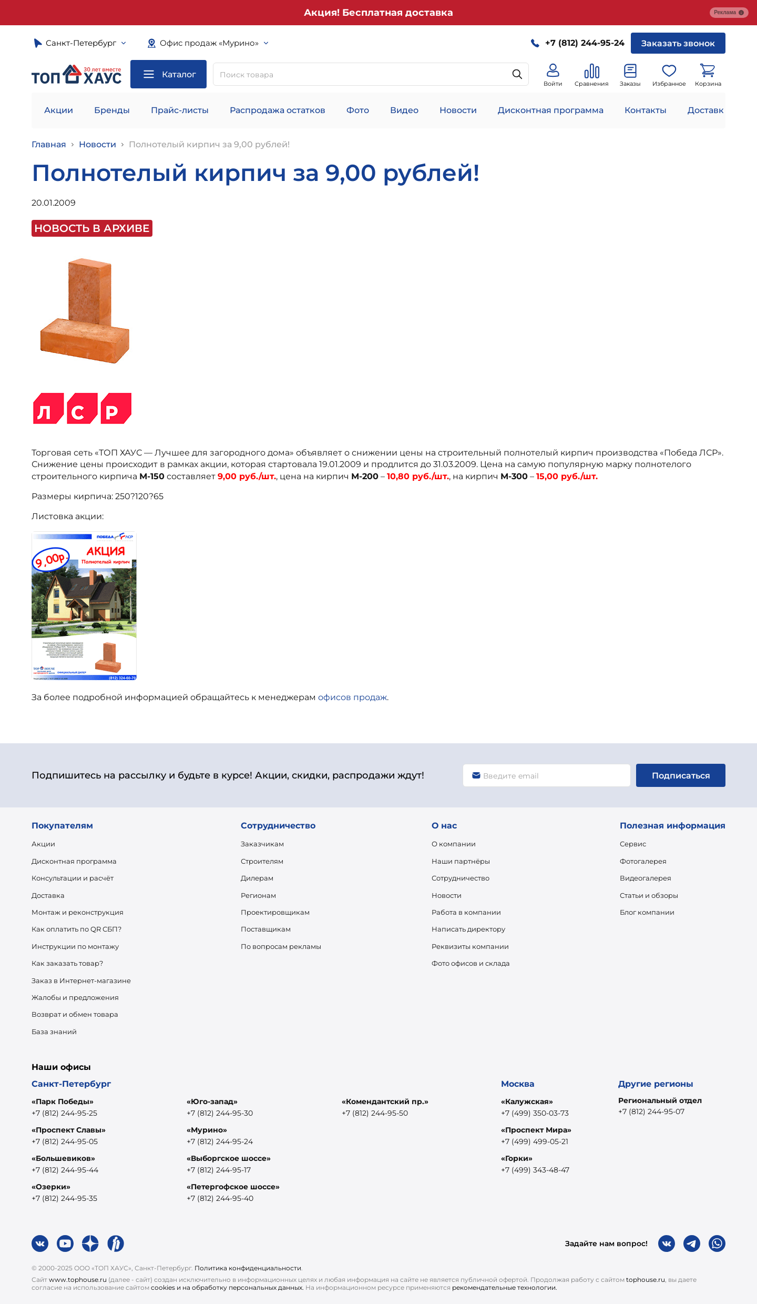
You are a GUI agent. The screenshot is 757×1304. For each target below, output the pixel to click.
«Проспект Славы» (69, 1130)
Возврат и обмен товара (75, 1014)
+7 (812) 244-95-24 (220, 1141)
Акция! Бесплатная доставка (378, 12)
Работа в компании (466, 912)
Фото (357, 110)
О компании (454, 844)
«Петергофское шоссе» (233, 1186)
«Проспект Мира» (536, 1130)
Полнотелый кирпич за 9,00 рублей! (209, 144)
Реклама (729, 12)
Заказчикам (262, 844)
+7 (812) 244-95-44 (65, 1170)
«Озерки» (51, 1186)
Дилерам (257, 878)
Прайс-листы (180, 110)
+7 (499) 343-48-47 (535, 1170)
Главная (49, 144)
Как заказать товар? (67, 963)
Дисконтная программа (550, 110)
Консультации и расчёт (73, 878)
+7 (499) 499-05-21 (534, 1141)
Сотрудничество (460, 878)
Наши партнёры (461, 861)
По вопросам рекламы (281, 946)
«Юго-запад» (212, 1101)
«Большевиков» (63, 1158)
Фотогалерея (643, 861)
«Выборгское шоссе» (229, 1158)
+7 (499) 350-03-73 (535, 1113)
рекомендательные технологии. (504, 1287)
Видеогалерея (645, 878)
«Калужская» (527, 1101)
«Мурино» (207, 1130)
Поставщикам (266, 929)
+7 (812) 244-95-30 (220, 1113)
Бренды (112, 110)
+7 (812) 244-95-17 (219, 1170)
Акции (58, 110)
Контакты (646, 110)
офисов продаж (352, 697)
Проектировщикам (275, 912)
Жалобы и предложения (75, 997)
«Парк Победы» (63, 1101)
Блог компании (647, 912)
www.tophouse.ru (78, 1279)
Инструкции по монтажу (75, 946)
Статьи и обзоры (649, 895)
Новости (458, 110)
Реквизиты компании (470, 946)
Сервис (633, 844)
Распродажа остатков (277, 110)
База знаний (54, 1031)
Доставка (48, 895)
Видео (404, 110)
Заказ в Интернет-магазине (81, 980)
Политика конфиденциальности (248, 1268)
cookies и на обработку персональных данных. (227, 1287)
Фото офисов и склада (471, 963)
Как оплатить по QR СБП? (76, 929)
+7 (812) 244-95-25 (64, 1113)
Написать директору (468, 929)
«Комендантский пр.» (385, 1101)
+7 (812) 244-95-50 (375, 1113)
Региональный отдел (660, 1100)
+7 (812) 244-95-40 (220, 1198)
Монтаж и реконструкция (78, 912)
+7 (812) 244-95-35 (64, 1198)
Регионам (258, 895)
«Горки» (517, 1158)
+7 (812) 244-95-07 (651, 1111)
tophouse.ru (645, 1279)
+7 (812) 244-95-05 (65, 1141)
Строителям (262, 861)
